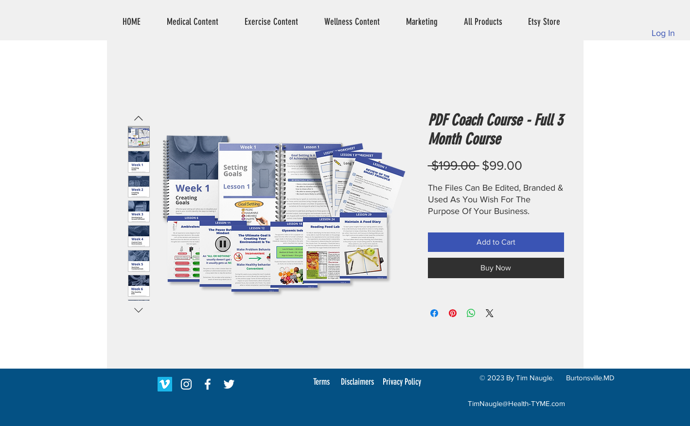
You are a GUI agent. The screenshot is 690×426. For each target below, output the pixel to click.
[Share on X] (489, 313)
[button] (192, 22)
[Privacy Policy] (402, 381)
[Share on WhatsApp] (471, 313)
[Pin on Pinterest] (453, 313)
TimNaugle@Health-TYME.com (516, 403)
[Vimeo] (165, 384)
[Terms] (321, 381)
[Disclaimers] (357, 381)
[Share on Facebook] (434, 313)
